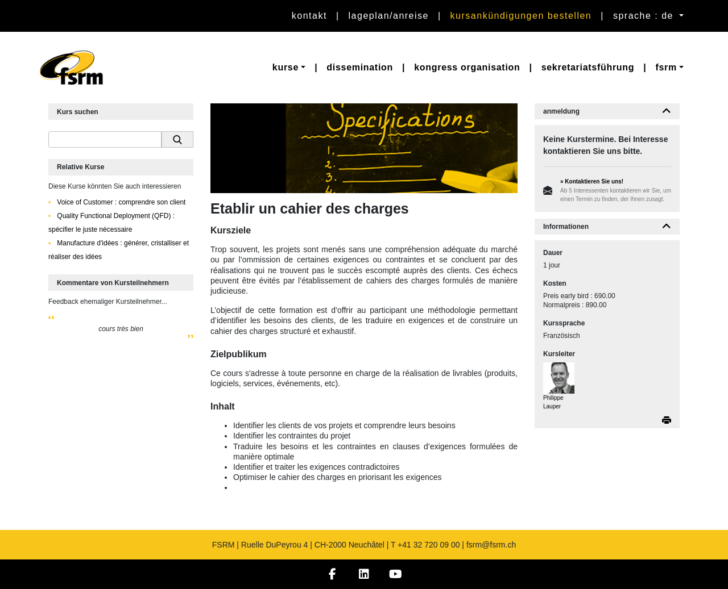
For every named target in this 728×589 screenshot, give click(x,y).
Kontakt (309, 15)
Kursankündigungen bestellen (521, 15)
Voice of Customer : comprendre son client (120, 202)
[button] (289, 67)
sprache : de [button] (645, 15)
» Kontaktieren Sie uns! (591, 181)
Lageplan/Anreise (389, 15)
